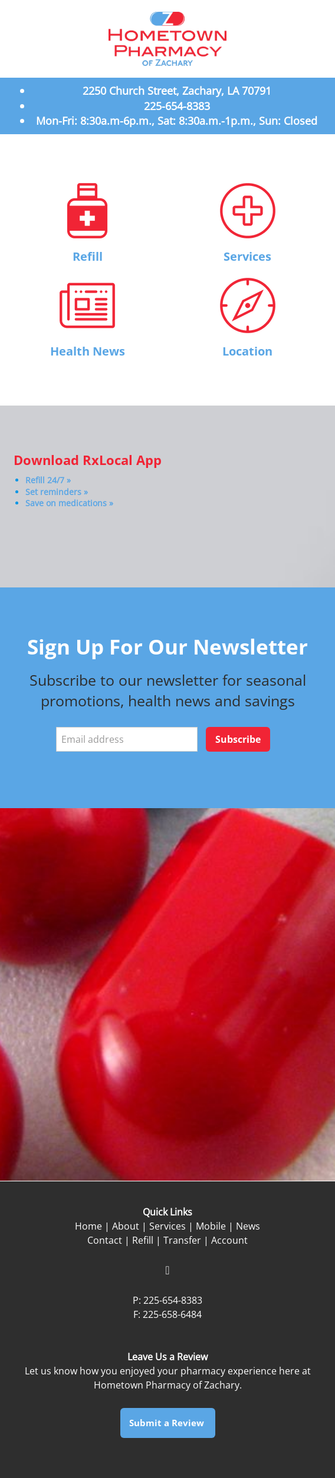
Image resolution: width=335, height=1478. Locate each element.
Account (229, 1240)
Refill (88, 256)
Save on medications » (69, 503)
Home (88, 1226)
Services (247, 256)
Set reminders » (56, 491)
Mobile (211, 1226)
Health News (87, 351)
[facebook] (167, 1270)
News (248, 1226)
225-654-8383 (172, 1300)
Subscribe (238, 739)
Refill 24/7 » (48, 480)
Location (247, 351)
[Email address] (127, 739)
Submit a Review (167, 1422)
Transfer (182, 1240)
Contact (104, 1240)
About (125, 1226)
